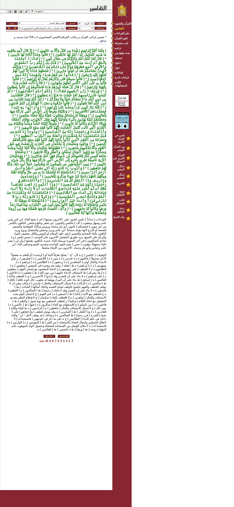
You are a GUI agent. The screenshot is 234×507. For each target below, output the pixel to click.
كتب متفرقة (121, 43)
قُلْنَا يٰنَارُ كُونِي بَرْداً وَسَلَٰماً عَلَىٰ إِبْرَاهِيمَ (73, 107)
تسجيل (118, 57)
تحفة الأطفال (120, 193)
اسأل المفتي (121, 168)
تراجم (118, 48)
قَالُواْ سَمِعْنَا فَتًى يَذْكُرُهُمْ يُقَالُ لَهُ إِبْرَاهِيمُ (54, 79)
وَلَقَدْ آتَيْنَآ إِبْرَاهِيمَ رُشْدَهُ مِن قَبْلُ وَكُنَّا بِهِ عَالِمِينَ (71, 50)
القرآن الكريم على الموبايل (119, 158)
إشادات (119, 72)
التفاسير (119, 28)
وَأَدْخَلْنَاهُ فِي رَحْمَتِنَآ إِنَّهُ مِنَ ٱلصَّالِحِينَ (75, 132)
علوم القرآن (121, 38)
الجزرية (121, 183)
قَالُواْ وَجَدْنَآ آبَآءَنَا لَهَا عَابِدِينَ (28, 54)
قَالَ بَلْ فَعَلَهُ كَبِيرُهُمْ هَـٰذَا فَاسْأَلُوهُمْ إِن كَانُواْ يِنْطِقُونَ (43, 87)
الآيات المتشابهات (121, 84)
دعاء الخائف (121, 210)
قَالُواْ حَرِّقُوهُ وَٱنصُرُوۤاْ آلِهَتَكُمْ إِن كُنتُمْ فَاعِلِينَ (39, 103)
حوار (117, 67)
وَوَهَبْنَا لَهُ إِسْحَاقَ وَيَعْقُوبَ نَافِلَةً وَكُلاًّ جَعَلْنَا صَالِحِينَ (52, 115)
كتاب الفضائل (120, 202)
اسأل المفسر (121, 176)
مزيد (41, 340)
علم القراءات (122, 33)
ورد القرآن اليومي (119, 148)
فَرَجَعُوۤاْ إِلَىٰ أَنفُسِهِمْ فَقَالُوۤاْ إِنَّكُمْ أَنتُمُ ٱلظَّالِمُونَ (58, 91)
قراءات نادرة (122, 77)
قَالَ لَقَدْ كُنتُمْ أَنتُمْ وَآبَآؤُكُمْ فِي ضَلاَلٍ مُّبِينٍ (73, 59)
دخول (118, 62)
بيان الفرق (119, 216)
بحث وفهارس (123, 53)
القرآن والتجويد (123, 23)
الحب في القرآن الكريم (120, 138)
